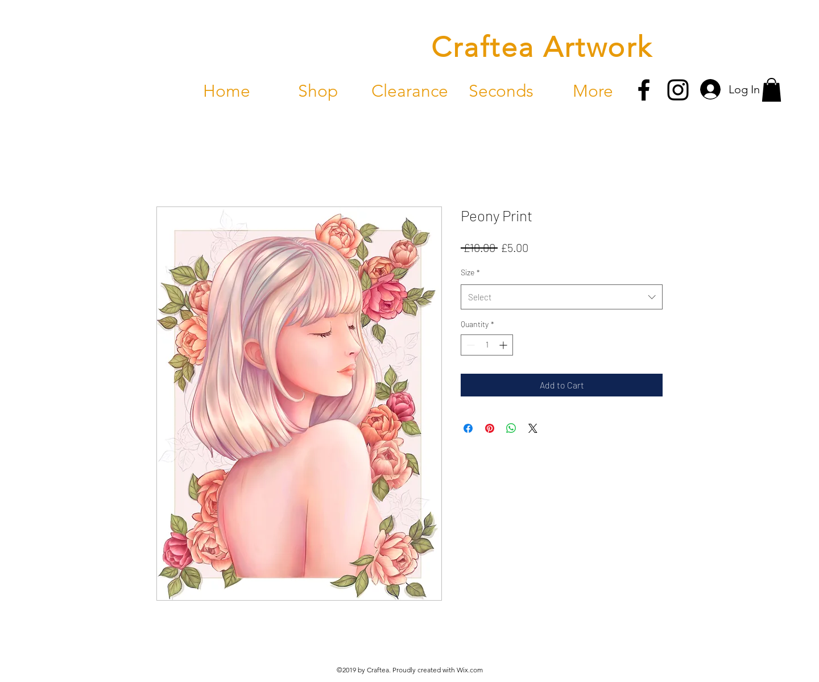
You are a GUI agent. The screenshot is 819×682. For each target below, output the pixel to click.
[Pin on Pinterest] (490, 428)
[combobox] (562, 296)
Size (470, 272)
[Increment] (504, 345)
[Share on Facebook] (468, 428)
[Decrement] (469, 345)
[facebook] (644, 90)
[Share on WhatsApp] (511, 428)
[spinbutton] (487, 345)
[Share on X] (533, 428)
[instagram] (678, 90)
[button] (771, 90)
